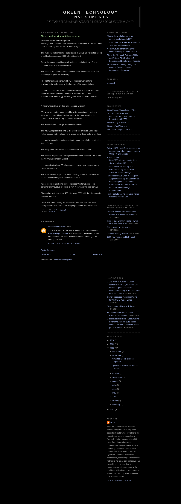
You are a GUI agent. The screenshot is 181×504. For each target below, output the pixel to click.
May (114, 393)
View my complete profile (120, 481)
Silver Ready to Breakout (118, 122)
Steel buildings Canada (58, 233)
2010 (112, 340)
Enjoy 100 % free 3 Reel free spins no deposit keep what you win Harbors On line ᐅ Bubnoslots (123, 151)
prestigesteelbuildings (57, 226)
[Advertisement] (120, 259)
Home (72, 254)
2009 (112, 344)
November (117, 355)
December (117, 351)
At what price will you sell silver (120, 306)
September (117, 377)
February (116, 404)
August (115, 381)
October (116, 373)
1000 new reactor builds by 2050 (121, 237)
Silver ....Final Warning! (117, 126)
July (114, 385)
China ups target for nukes (118, 227)
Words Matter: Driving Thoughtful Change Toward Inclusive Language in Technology (121, 67)
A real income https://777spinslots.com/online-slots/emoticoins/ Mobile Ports (122, 160)
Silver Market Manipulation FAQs (121, 110)
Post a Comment (48, 250)
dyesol (52, 212)
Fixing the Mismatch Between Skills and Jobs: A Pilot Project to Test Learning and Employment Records (123, 58)
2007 (112, 409)
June (114, 389)
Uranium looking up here (117, 233)
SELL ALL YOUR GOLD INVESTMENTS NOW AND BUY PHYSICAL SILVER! (122, 116)
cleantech (111, 83)
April (114, 397)
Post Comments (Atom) (63, 260)
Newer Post (46, 254)
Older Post (97, 254)
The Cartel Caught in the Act (119, 129)
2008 (112, 348)
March (115, 401)
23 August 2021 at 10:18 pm (64, 244)
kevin (113, 422)
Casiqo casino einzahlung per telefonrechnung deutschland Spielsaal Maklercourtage (120, 170)
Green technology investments (90, 14)
